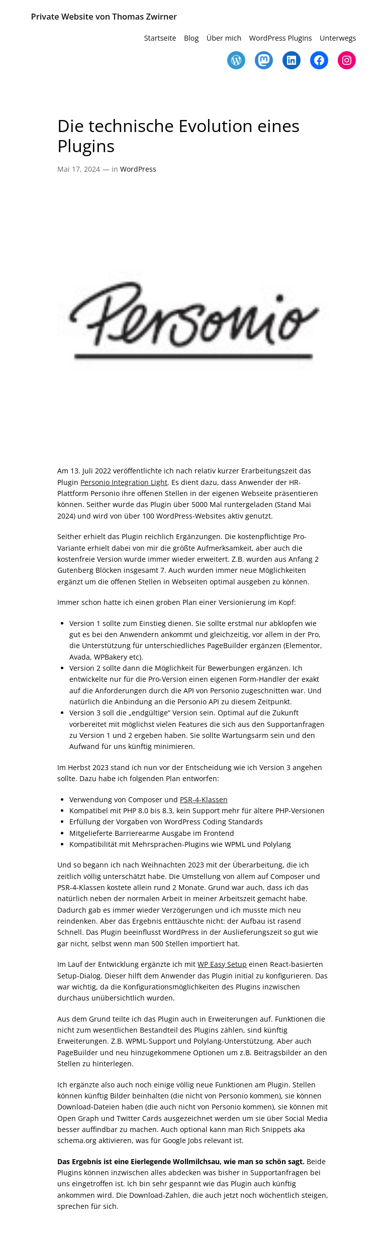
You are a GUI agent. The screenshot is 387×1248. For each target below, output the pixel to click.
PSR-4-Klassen (204, 799)
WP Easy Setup (222, 964)
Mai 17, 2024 (78, 169)
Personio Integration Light (123, 482)
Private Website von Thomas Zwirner (104, 16)
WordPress (138, 169)
